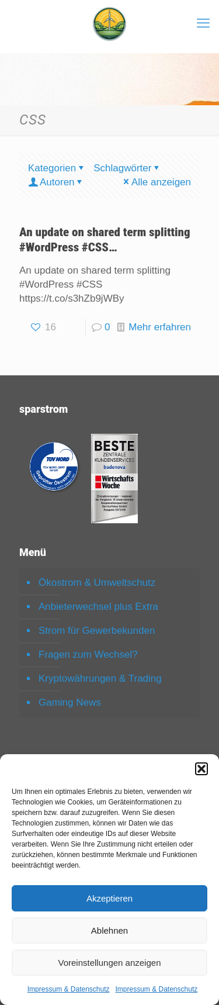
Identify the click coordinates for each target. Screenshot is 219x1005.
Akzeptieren (109, 898)
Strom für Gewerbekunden (97, 630)
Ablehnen (109, 930)
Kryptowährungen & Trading (100, 678)
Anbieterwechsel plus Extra (98, 606)
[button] (201, 769)
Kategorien (57, 168)
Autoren (56, 182)
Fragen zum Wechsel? (88, 654)
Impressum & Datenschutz (68, 989)
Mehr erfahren (159, 327)
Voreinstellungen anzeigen (109, 963)
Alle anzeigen (156, 182)
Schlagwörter (127, 168)
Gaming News (70, 702)
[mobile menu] (203, 23)
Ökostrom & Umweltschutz (97, 582)
